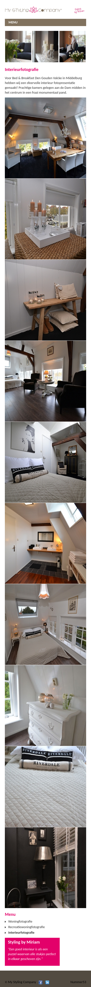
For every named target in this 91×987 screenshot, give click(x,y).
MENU (12, 22)
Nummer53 (78, 982)
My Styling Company (22, 982)
